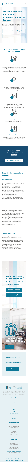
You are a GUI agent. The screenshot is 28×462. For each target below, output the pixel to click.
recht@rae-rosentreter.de (14, 451)
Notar (14, 411)
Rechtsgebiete (14, 413)
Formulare (14, 416)
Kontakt (14, 418)
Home (14, 407)
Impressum (14, 460)
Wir (14, 409)
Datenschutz (20, 460)
